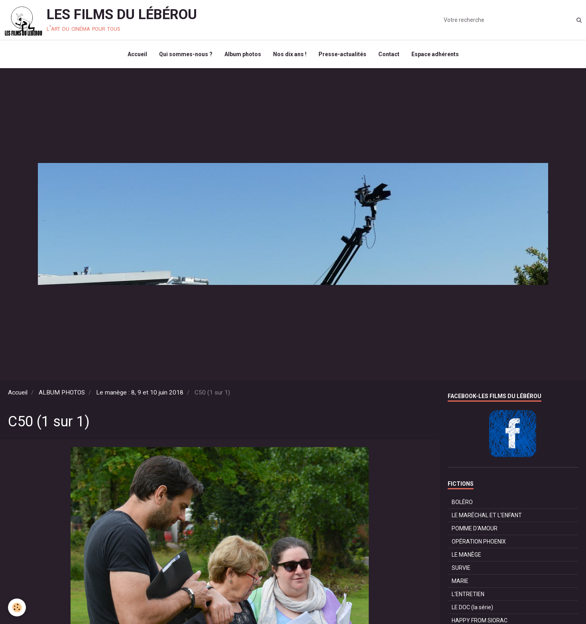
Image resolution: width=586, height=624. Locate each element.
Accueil (137, 54)
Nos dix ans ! (290, 54)
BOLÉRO (462, 502)
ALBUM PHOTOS (62, 392)
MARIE (460, 581)
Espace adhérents (435, 54)
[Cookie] (17, 607)
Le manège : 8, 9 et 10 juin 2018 (139, 392)
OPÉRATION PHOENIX (479, 541)
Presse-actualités (342, 54)
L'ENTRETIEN (468, 594)
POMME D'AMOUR (475, 528)
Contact (388, 54)
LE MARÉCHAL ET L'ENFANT (487, 515)
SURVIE (461, 568)
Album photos (242, 54)
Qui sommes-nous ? (185, 54)
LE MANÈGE (466, 554)
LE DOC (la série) (472, 607)
